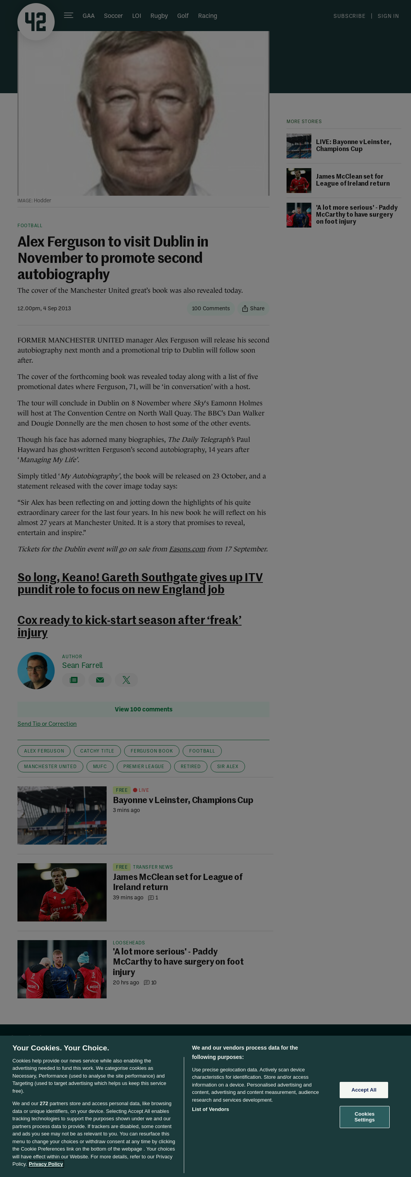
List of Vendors (210, 1109)
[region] (205, 1106)
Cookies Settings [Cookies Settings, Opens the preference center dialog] (364, 1117)
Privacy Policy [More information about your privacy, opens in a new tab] (46, 1164)
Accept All (364, 1090)
